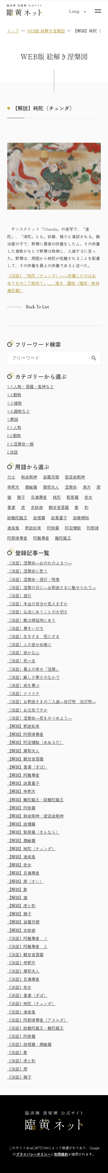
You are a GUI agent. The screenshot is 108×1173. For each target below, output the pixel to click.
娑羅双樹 (51, 477)
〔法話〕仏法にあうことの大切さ (37, 612)
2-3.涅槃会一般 (20, 444)
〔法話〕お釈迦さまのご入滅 (51, 701)
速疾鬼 (13, 528)
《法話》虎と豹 (21, 1061)
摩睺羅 (31, 487)
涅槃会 (71, 487)
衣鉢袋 (37, 507)
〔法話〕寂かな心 (23, 652)
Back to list (37, 307)
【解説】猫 (17, 897)
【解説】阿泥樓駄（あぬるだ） (35, 742)
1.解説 (12, 419)
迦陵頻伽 (81, 517)
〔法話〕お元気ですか (27, 710)
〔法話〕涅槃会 (39, 563)
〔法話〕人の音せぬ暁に (29, 644)
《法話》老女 (19, 987)
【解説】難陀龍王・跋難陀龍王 (35, 799)
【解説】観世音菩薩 (25, 759)
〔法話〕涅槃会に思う (27, 571)
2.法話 (12, 452)
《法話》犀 (17, 1069)
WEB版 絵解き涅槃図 (46, 31)
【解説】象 (17, 889)
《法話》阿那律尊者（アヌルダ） (37, 1020)
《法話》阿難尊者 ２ (27, 946)
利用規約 (61, 1154)
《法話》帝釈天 (21, 962)
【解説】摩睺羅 (21, 840)
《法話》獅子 (19, 1077)
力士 (11, 477)
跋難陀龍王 (17, 517)
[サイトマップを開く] (98, 11)
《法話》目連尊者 (23, 979)
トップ (13, 31)
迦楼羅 (39, 517)
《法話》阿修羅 (21, 1036)
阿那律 (93, 528)
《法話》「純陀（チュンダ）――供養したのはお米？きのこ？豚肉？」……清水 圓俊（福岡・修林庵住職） (53, 283)
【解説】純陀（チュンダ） (31, 848)
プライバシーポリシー (33, 1154)
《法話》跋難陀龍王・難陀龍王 (35, 1028)
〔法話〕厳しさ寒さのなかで (33, 677)
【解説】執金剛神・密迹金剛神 (35, 816)
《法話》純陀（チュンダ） (31, 1003)
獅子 (21, 497)
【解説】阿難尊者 (23, 775)
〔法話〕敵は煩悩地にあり (31, 620)
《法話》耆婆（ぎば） (27, 995)
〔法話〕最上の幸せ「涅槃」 (33, 669)
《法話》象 (17, 1052)
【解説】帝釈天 (21, 791)
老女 (88, 497)
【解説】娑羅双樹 (23, 922)
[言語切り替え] (74, 11)
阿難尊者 (41, 538)
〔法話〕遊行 (19, 595)
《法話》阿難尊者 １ (27, 938)
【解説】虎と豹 (21, 905)
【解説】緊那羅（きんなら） (33, 832)
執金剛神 (29, 477)
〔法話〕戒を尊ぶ (23, 685)
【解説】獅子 (19, 914)
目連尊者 (39, 497)
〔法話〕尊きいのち (25, 628)
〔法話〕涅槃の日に (51, 587)
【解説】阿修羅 (21, 808)
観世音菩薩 (59, 507)
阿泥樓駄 (73, 528)
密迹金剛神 (75, 477)
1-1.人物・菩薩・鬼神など (30, 386)
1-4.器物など (18, 411)
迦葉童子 (59, 517)
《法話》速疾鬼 (21, 1012)
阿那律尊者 (17, 538)
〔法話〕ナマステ (23, 693)
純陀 (57, 497)
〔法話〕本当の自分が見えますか (37, 603)
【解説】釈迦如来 (23, 726)
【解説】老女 (19, 865)
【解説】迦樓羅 (21, 824)
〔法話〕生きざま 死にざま (33, 636)
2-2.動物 (14, 435)
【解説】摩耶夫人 (23, 751)
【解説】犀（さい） (25, 881)
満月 (87, 487)
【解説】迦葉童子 (23, 783)
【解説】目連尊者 (23, 873)
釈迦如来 (33, 528)
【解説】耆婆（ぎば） (27, 767)
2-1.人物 (14, 427)
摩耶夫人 (51, 487)
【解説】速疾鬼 (21, 856)
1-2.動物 (14, 394)
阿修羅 (53, 528)
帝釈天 (13, 487)
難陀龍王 (63, 538)
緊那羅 (73, 497)
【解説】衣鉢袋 (21, 930)
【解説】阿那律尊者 (25, 734)
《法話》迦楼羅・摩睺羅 (29, 1044)
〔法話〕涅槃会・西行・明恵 (33, 579)
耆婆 (11, 507)
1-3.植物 (14, 403)
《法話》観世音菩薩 (25, 954)
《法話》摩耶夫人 (23, 971)
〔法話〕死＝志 (21, 661)
